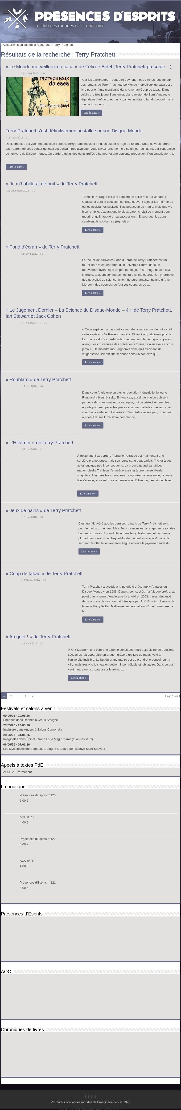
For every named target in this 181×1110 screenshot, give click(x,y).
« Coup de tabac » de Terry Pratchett (44, 572)
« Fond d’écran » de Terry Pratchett (42, 246)
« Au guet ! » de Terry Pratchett (38, 635)
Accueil (7, 44)
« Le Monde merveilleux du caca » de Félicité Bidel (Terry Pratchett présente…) (89, 66)
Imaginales (10, 738)
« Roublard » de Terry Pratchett (38, 378)
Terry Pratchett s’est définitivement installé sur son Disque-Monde (74, 129)
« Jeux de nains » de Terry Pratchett (43, 509)
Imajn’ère (9, 728)
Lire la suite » (93, 112)
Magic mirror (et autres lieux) (73, 738)
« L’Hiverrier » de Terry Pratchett (39, 441)
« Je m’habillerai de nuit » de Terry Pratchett (52, 182)
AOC (7, 771)
